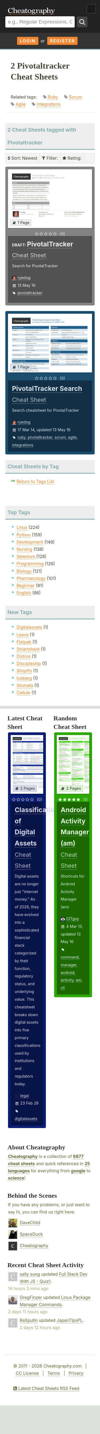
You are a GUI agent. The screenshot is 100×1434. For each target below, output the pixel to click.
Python (24, 534)
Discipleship (29, 663)
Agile (21, 104)
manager (69, 964)
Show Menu (91, 8)
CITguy (72, 918)
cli (63, 987)
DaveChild (30, 1222)
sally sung (30, 1274)
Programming (30, 563)
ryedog (24, 277)
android (68, 972)
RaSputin (29, 1320)
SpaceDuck (31, 1234)
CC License (27, 1373)
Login (28, 41)
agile (72, 437)
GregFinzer (31, 1297)
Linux (22, 527)
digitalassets (26, 1118)
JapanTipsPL (70, 1320)
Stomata (25, 685)
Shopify (24, 670)
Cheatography (23, 1156)
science (16, 1178)
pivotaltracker (30, 292)
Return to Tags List (35, 481)
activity (67, 980)
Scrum (75, 97)
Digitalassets (29, 627)
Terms (53, 1373)
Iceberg (24, 678)
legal (24, 1095)
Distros (24, 656)
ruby (22, 437)
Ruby (53, 97)
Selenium (26, 556)
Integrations (49, 104)
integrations (22, 445)
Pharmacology (31, 578)
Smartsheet (28, 649)
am (78, 980)
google (78, 1170)
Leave (23, 634)
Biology (24, 571)
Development (30, 542)
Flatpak (24, 642)
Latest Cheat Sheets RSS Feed (46, 1388)
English (24, 592)
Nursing (24, 549)
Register (62, 41)
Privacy (76, 1373)
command (70, 957)
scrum (60, 437)
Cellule (23, 692)
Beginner (26, 585)
